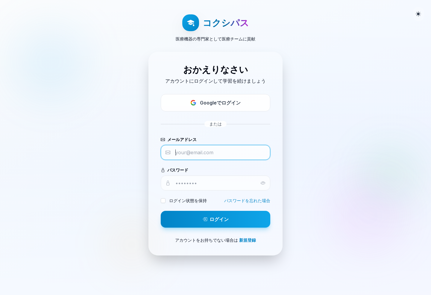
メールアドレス (179, 139)
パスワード (174, 170)
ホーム (215, 268)
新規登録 (247, 240)
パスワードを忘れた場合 (247, 200)
